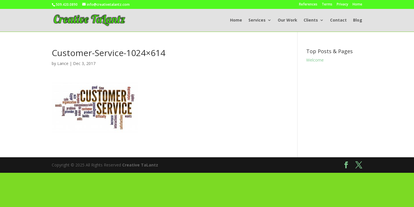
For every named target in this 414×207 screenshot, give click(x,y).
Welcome (315, 60)
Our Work (287, 20)
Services (257, 20)
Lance (62, 63)
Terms (327, 5)
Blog (357, 20)
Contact (338, 20)
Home (357, 5)
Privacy (342, 5)
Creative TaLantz (140, 165)
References (308, 5)
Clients (311, 20)
